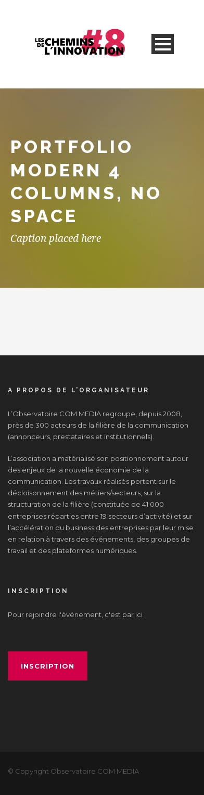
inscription (47, 666)
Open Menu (162, 44)
